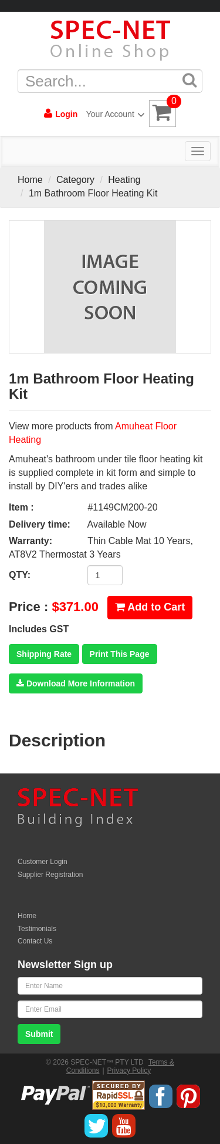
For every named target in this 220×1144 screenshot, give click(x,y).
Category (75, 180)
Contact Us (35, 941)
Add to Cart (150, 607)
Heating (124, 180)
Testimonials (37, 929)
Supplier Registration (50, 874)
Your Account (113, 114)
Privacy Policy (129, 1070)
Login (60, 113)
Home (30, 180)
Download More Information (75, 683)
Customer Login (42, 862)
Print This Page (120, 654)
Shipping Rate (44, 654)
